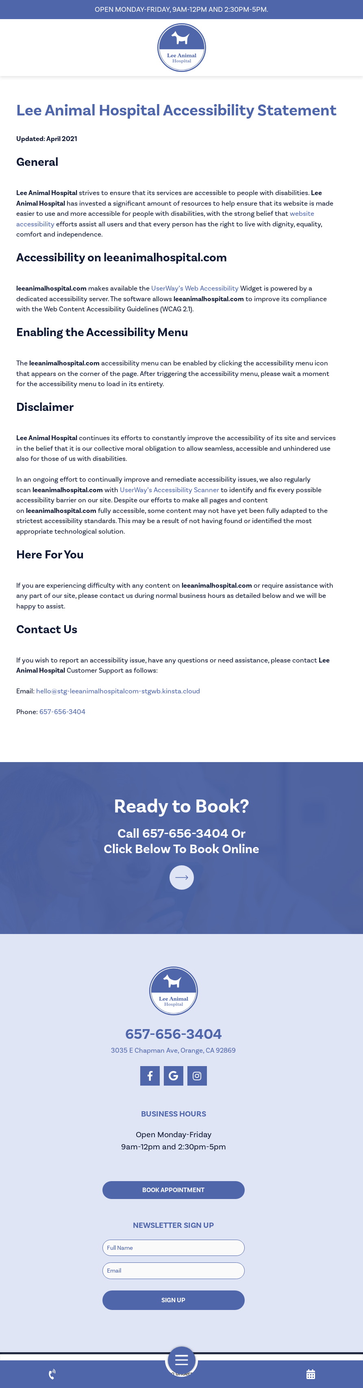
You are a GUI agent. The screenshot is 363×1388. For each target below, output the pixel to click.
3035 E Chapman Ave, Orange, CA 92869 (173, 1050)
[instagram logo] (197, 1076)
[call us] (52, 1374)
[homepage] (181, 47)
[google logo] (173, 1076)
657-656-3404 (62, 712)
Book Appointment (173, 1190)
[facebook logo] (150, 1076)
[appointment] (310, 1374)
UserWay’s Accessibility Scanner (169, 490)
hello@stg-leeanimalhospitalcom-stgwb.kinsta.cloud (118, 691)
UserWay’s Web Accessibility (195, 288)
